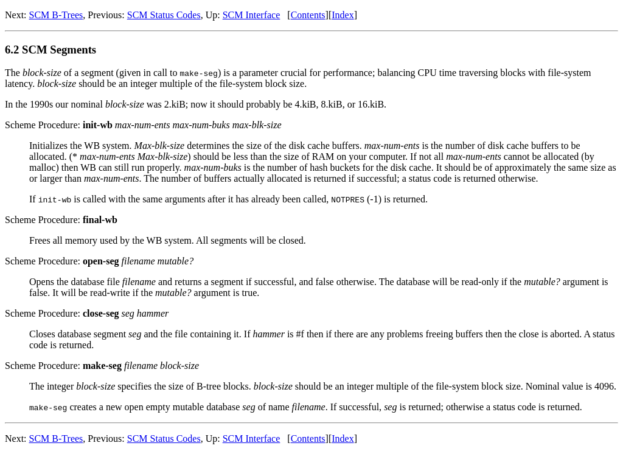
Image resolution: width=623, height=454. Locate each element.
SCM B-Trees (56, 15)
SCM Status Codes (164, 15)
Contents (308, 15)
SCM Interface (251, 15)
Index (342, 15)
